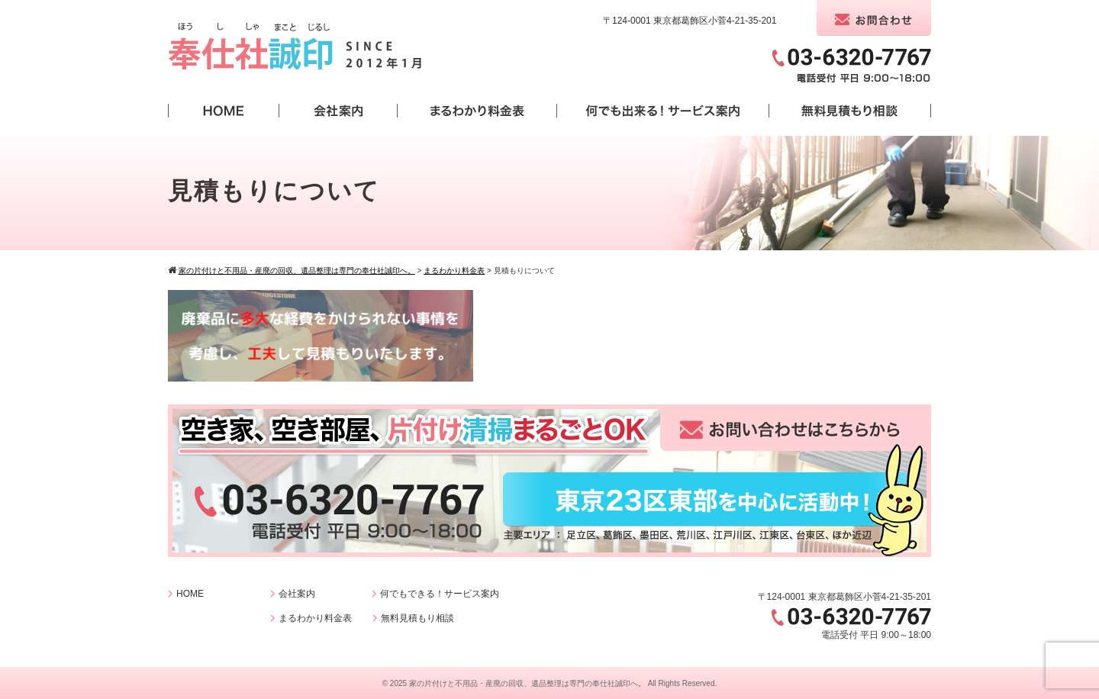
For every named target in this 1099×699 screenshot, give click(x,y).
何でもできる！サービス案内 (439, 593)
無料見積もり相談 (417, 618)
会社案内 (297, 593)
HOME (190, 593)
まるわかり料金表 (315, 618)
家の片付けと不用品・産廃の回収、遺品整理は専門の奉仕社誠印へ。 (527, 683)
